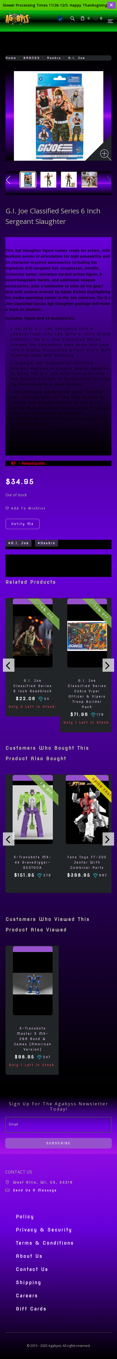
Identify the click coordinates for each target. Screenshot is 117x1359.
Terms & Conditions (45, 1243)
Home (11, 58)
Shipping (28, 1282)
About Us (29, 1256)
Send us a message (35, 1190)
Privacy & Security (44, 1230)
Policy (25, 1216)
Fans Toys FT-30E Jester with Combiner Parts (87, 862)
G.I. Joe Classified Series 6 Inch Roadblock (32, 686)
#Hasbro (46, 543)
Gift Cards (31, 1309)
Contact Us (32, 1269)
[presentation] (8, 665)
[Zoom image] (105, 155)
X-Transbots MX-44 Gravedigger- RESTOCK (33, 862)
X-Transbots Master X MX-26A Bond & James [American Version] (33, 1038)
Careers (27, 1295)
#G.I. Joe (18, 543)
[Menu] (110, 21)
